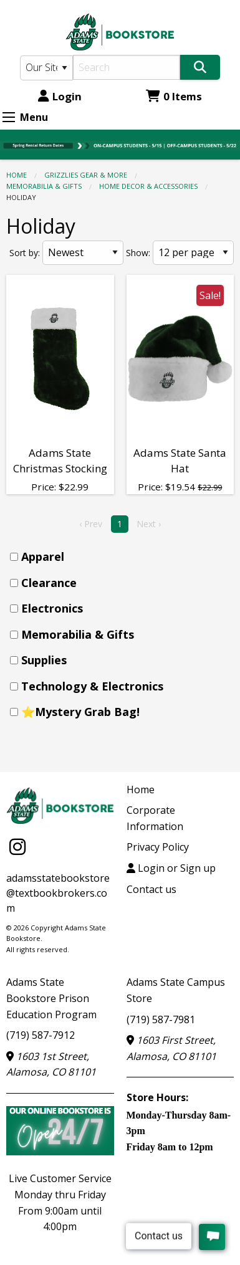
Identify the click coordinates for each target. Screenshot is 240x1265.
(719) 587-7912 (40, 1035)
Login (60, 96)
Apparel (42, 556)
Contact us (151, 889)
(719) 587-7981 (161, 1019)
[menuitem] (124, 557)
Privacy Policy (158, 847)
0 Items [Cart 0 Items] (174, 96)
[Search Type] (46, 67)
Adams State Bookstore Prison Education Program (51, 998)
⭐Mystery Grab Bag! (80, 711)
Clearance (49, 582)
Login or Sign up (171, 868)
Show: (138, 253)
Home (16, 174)
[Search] (126, 67)
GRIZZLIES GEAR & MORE (85, 174)
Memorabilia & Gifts (44, 186)
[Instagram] (17, 846)
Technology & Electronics (92, 686)
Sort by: (24, 253)
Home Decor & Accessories (148, 186)
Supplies (44, 659)
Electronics (52, 608)
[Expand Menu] (8, 117)
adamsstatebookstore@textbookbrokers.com (58, 893)
